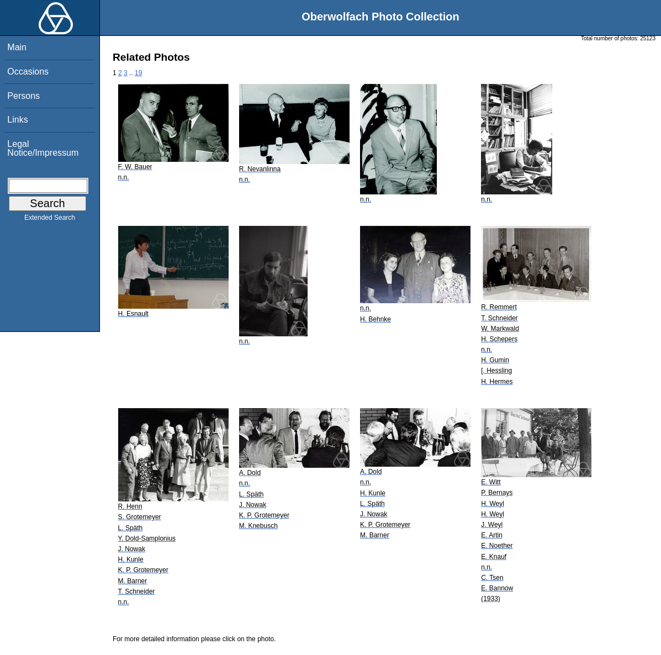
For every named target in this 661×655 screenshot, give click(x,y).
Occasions (28, 71)
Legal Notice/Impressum (42, 148)
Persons (23, 96)
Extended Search (49, 219)
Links (17, 119)
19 (138, 73)
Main (17, 47)
